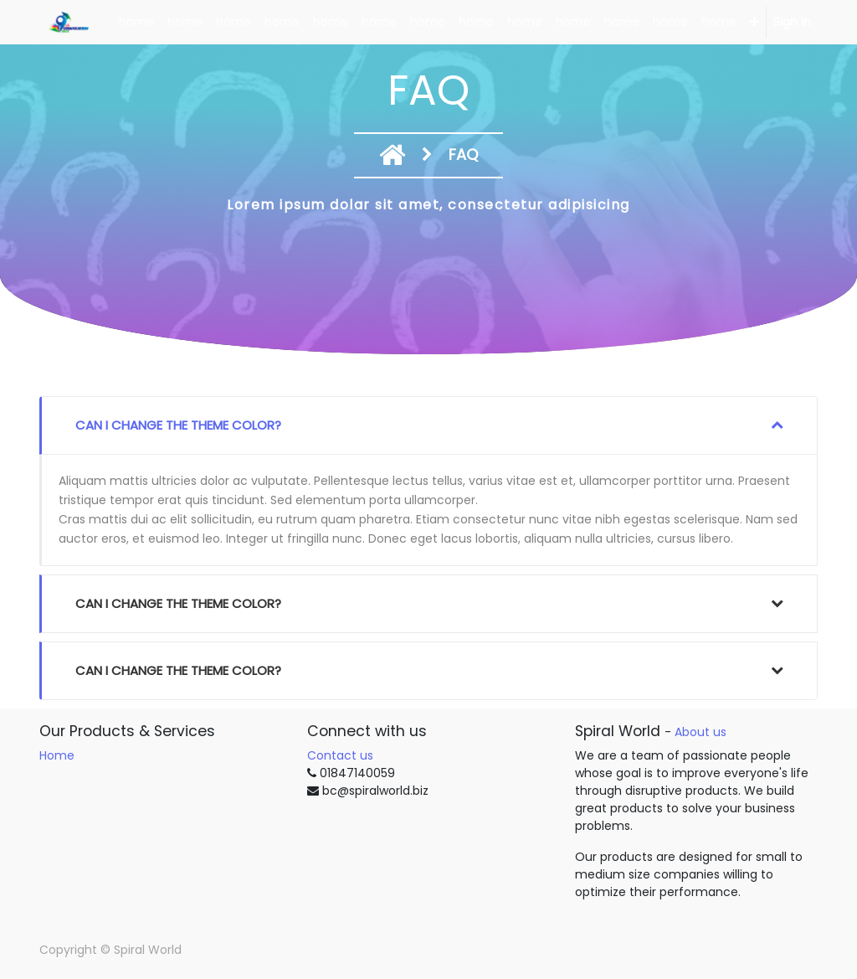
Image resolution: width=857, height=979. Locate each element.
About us (700, 732)
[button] (754, 22)
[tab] (428, 425)
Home (56, 755)
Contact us (340, 755)
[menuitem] (136, 22)
